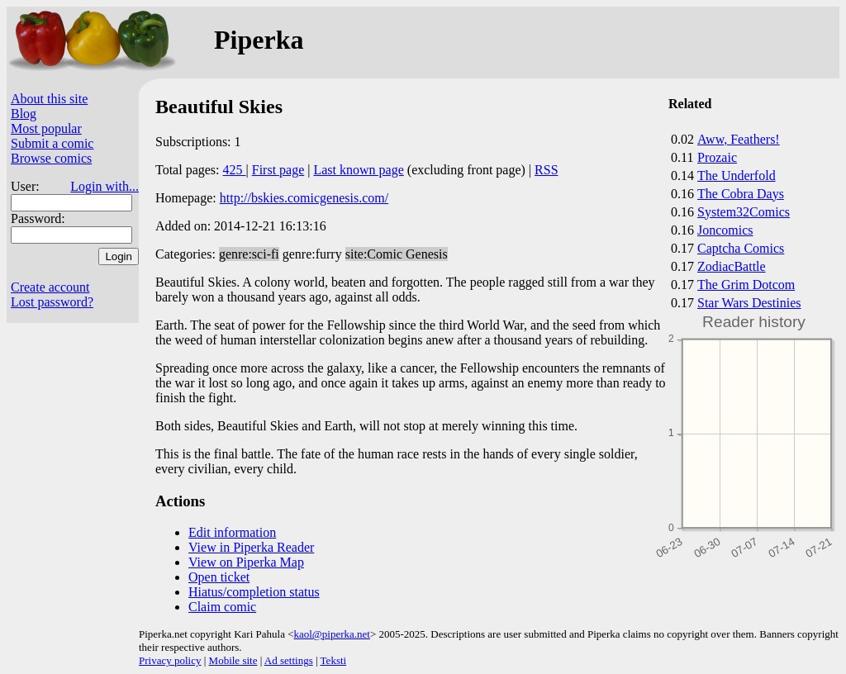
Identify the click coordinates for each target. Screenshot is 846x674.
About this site (49, 99)
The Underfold (736, 175)
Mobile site (233, 660)
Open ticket (219, 577)
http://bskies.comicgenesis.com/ (304, 198)
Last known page (358, 170)
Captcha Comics (740, 248)
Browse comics (51, 158)
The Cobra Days (740, 194)
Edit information (232, 532)
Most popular (46, 128)
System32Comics (743, 212)
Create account (50, 287)
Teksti (334, 660)
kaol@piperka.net (331, 634)
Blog (23, 114)
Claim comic (222, 607)
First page (278, 170)
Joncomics (725, 230)
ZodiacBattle (731, 266)
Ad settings (288, 660)
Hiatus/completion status (254, 592)
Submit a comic (52, 143)
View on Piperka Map (246, 562)
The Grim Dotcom (746, 285)
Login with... (104, 186)
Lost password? (52, 302)
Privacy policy (170, 660)
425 (234, 170)
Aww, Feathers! (738, 139)
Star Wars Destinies (749, 303)
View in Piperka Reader (251, 547)
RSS (546, 170)
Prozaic (717, 157)
